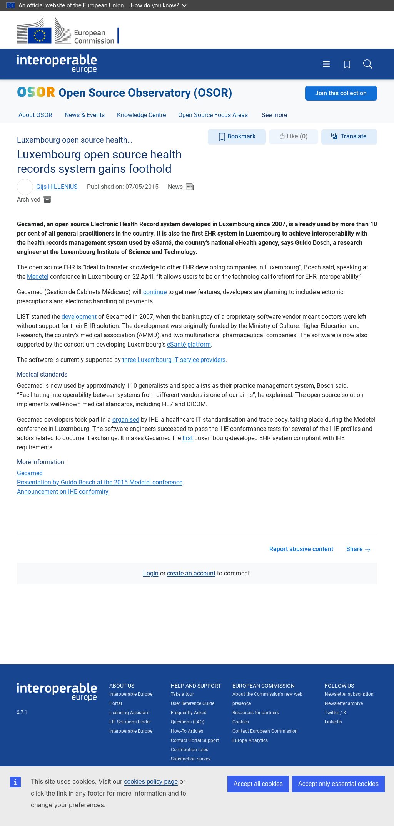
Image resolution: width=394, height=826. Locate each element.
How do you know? (159, 5)
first (187, 438)
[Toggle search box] (368, 64)
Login (151, 573)
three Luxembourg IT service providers (173, 359)
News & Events (85, 115)
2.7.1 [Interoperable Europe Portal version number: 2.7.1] (22, 712)
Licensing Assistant (129, 712)
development (79, 316)
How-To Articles (187, 731)
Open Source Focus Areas (213, 115)
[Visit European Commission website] (72, 30)
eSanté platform (189, 344)
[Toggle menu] (326, 64)
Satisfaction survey (190, 759)
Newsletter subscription (349, 694)
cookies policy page (151, 781)
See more (274, 115)
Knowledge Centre (141, 115)
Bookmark (236, 137)
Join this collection (341, 93)
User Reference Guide (192, 703)
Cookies (240, 722)
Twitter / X (335, 712)
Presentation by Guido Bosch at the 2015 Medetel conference (99, 482)
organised (125, 419)
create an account (191, 573)
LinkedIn (333, 722)
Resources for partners (255, 712)
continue (155, 292)
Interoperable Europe (130, 731)
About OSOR (35, 115)
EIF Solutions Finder (130, 722)
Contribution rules (189, 749)
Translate (354, 136)
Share (358, 549)
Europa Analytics (250, 740)
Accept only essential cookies (338, 784)
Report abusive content (301, 549)
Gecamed (30, 473)
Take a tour (182, 694)
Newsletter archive (344, 703)
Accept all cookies (258, 784)
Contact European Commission (265, 731)
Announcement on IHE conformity (63, 491)
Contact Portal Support (195, 740)
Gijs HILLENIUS (57, 186)
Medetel (37, 276)
